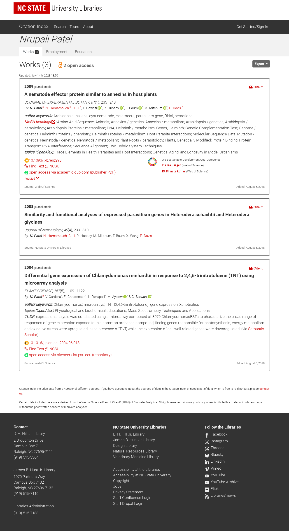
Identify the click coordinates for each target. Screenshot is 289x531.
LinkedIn (215, 461)
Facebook (216, 434)
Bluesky (214, 454)
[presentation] (70, 172)
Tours (74, 26)
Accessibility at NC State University (142, 475)
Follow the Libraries (223, 427)
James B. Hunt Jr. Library (34, 470)
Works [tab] (31, 51)
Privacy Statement (128, 492)
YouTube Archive (222, 482)
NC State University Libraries (139, 427)
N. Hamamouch (57, 108)
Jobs (117, 486)
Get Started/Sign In (252, 26)
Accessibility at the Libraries (136, 469)
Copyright (121, 480)
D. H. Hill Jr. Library (29, 433)
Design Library (125, 445)
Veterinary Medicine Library (136, 456)
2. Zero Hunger (171, 165)
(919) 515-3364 (26, 457)
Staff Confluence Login (132, 497)
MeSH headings (39, 122)
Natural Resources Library (135, 451)
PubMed (31, 178)
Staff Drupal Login (128, 503)
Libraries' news (220, 495)
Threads (214, 447)
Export (260, 64)
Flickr (212, 488)
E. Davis (175, 108)
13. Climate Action (174, 171)
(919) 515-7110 (26, 493)
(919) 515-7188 (26, 513)
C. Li (75, 108)
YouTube (215, 475)
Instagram (216, 441)
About (88, 26)
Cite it (256, 87)
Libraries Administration (34, 506)
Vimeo (213, 468)
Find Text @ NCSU (41, 166)
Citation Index (33, 26)
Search (60, 26)
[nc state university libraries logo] (58, 8)
